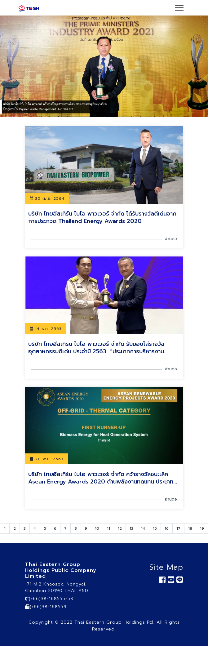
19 (202, 528)
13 (131, 528)
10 (97, 528)
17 (178, 528)
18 (190, 528)
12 (120, 528)
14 (143, 528)
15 (155, 528)
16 (167, 528)
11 (108, 528)
